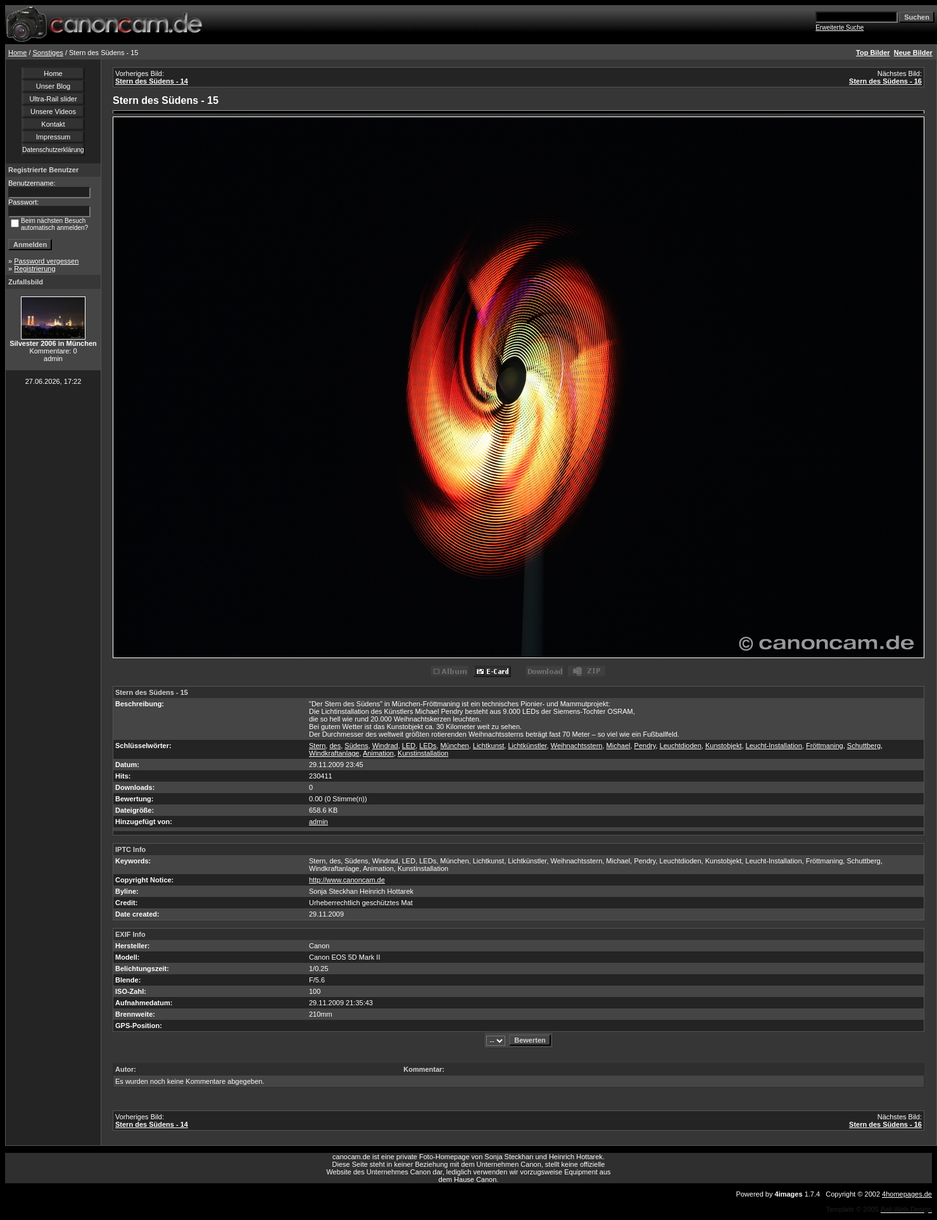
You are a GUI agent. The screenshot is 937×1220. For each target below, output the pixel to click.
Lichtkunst (489, 745)
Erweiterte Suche (839, 27)
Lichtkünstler (527, 745)
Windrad (385, 745)
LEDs (427, 745)
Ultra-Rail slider (53, 99)
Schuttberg (864, 745)
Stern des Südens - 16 (885, 81)
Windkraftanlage (334, 753)
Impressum (53, 137)
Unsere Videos (53, 111)
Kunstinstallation (423, 753)
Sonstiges (48, 52)
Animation (378, 753)
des (335, 745)
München (454, 745)
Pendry (645, 745)
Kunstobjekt (723, 745)
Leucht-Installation (774, 745)
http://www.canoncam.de (347, 880)
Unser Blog (53, 86)
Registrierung (34, 268)
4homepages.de (907, 1194)
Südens (356, 745)
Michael (619, 745)
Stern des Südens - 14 (151, 81)
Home (17, 52)
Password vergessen (46, 261)
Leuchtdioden (680, 745)
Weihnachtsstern (577, 745)
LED (408, 745)
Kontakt (53, 124)
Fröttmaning (824, 745)
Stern (317, 745)
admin (318, 821)
